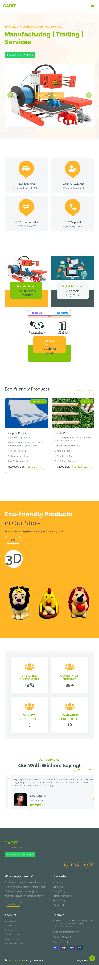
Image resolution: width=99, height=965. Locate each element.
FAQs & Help (58, 904)
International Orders (15, 943)
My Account (10, 921)
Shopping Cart (12, 930)
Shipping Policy (12, 934)
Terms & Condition (62, 895)
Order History (11, 939)
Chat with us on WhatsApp (20, 55)
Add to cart (40, 467)
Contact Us (58, 886)
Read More (13, 903)
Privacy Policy (59, 891)
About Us (57, 882)
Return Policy (59, 900)
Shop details (10, 925)
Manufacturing (49, 95)
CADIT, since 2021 (15, 960)
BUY (13, 539)
